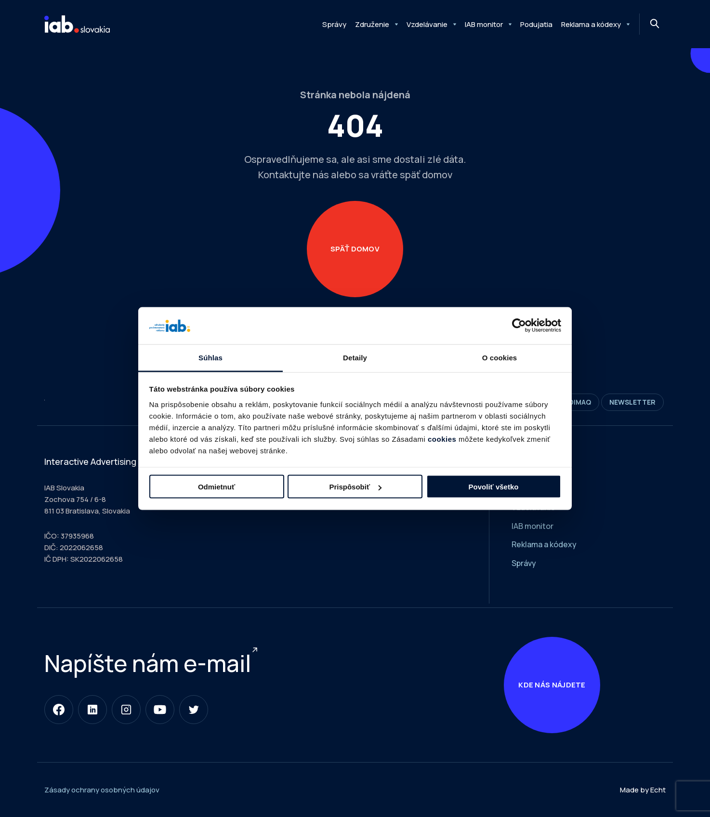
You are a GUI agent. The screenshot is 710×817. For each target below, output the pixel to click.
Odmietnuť (216, 487)
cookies (442, 439)
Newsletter (632, 402)
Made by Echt (643, 790)
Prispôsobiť (355, 487)
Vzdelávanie (427, 24)
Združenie (372, 24)
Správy (334, 24)
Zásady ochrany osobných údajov (101, 790)
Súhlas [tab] (210, 357)
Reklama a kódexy (591, 24)
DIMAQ (576, 402)
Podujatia (536, 24)
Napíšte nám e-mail (147, 663)
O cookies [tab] (499, 357)
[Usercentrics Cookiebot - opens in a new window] (519, 325)
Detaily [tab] (355, 357)
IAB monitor (484, 24)
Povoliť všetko (494, 487)
